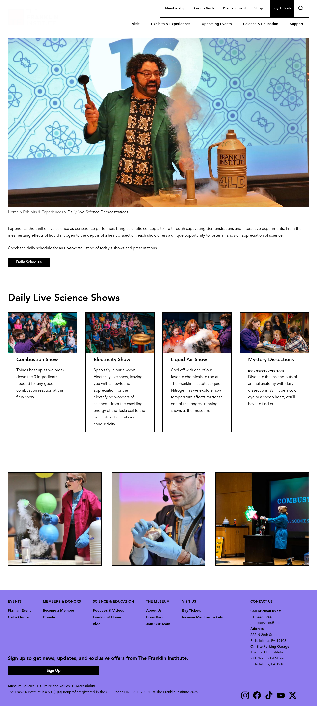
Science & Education (260, 24)
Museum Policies (21, 686)
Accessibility (85, 686)
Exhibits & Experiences (170, 24)
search (300, 9)
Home (13, 212)
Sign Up (53, 671)
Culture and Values (55, 686)
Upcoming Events (217, 24)
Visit (135, 24)
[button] (55, 519)
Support (296, 24)
